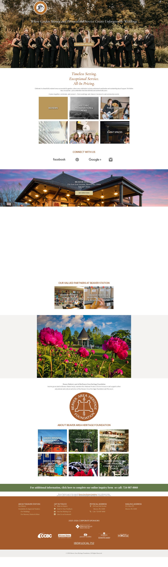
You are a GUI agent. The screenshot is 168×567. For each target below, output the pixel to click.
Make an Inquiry (62, 516)
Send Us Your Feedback (64, 519)
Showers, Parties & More (84, 142)
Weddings (53, 142)
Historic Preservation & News (84, 118)
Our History (22, 516)
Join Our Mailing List (64, 521)
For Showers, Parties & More (30, 524)
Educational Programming (83, 450)
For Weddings (25, 521)
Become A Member (83, 474)
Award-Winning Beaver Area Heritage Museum (52, 450)
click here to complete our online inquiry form (88, 497)
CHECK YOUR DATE (129, 3)
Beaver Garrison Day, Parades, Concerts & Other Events (114, 475)
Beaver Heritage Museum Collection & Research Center (99, 307)
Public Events (115, 118)
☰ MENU (23, 7)
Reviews (53, 118)
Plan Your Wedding (84, 54)
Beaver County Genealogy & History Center (69, 307)
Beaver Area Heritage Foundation (88, 504)
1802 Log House (114, 450)
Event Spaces (114, 142)
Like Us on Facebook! (64, 524)
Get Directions (84, 203)
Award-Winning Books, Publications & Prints (52, 475)
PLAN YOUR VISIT (144, 3)
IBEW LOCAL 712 (84, 553)
